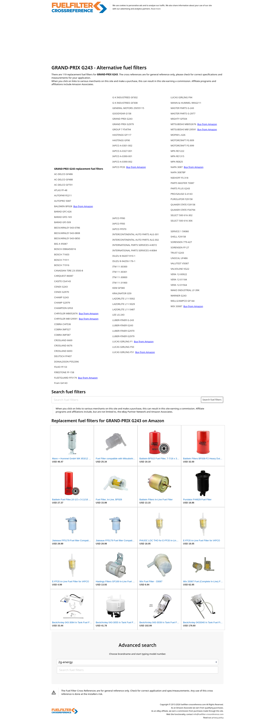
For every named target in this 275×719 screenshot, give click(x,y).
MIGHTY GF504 (179, 118)
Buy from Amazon (83, 206)
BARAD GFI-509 (62, 222)
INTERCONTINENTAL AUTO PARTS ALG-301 (135, 234)
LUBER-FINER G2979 (123, 336)
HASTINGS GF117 (121, 134)
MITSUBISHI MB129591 (184, 129)
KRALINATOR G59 (121, 293)
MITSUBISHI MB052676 (184, 124)
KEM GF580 (118, 287)
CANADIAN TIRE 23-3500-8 (68, 270)
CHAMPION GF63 (63, 308)
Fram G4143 (61, 383)
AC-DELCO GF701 (63, 184)
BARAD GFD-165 (63, 217)
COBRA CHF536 (62, 324)
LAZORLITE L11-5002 (123, 298)
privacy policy (217, 717)
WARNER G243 (178, 295)
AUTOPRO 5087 (62, 200)
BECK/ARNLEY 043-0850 (67, 238)
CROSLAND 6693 (63, 350)
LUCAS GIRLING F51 (123, 352)
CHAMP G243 (61, 297)
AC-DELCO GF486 (63, 174)
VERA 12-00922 (179, 274)
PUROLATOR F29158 (182, 199)
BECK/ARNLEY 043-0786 (67, 227)
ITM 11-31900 (119, 282)
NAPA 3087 (177, 167)
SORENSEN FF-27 (180, 247)
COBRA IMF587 (62, 334)
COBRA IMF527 (62, 329)
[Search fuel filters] (126, 399)
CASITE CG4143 (62, 281)
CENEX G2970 (61, 291)
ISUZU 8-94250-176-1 (123, 261)
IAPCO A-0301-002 (122, 145)
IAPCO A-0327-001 (122, 151)
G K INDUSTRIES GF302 (125, 97)
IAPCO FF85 (118, 223)
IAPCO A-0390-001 (122, 156)
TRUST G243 (177, 252)
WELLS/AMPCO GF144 (182, 300)
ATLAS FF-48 (60, 190)
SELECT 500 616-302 (182, 215)
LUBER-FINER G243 (122, 325)
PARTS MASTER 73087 (182, 183)
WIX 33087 (177, 306)
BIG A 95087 (61, 243)
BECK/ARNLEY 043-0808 (67, 233)
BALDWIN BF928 (63, 206)
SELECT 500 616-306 (182, 220)
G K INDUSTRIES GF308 (125, 102)
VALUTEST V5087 (180, 263)
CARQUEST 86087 (63, 275)
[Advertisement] (138, 39)
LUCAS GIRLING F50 (123, 346)
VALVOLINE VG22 (180, 268)
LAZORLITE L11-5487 (123, 309)
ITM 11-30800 (119, 277)
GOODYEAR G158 (121, 113)
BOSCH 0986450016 (65, 249)
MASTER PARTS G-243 (182, 108)
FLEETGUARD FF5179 (66, 377)
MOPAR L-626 (178, 134)
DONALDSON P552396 (66, 361)
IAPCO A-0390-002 (122, 161)
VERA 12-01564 (179, 284)
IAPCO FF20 (119, 167)
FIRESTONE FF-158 (64, 372)
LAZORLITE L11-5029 (123, 304)
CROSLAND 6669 (63, 340)
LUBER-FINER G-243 (123, 320)
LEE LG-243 (118, 314)
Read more (155, 9)
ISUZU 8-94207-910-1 (123, 255)
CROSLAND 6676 (63, 345)
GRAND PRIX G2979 (123, 124)
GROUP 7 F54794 (121, 129)
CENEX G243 (61, 286)
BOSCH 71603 (61, 254)
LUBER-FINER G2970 (123, 330)
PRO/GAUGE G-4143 (181, 193)
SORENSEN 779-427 (181, 242)
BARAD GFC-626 (63, 211)
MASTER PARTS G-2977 (183, 113)
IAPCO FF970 (119, 229)
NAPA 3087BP (178, 172)
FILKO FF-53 (60, 366)
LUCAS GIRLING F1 (122, 341)
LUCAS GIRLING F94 (181, 97)
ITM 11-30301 (119, 271)
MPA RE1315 (177, 156)
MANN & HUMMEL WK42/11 (186, 102)
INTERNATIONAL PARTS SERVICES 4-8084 (134, 250)
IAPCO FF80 (118, 218)
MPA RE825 (177, 161)
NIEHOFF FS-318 (179, 177)
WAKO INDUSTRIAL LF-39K (185, 290)
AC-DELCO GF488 (63, 179)
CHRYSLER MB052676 (66, 313)
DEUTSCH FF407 (63, 356)
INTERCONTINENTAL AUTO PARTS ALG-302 (135, 239)
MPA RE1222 (177, 151)
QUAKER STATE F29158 (183, 204)
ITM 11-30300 (119, 266)
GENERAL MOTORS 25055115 (128, 108)
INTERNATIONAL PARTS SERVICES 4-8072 (134, 245)
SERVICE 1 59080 (180, 231)
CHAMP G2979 (62, 302)
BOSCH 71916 (61, 265)
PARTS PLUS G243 (180, 188)
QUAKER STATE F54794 (183, 209)
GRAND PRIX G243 (122, 118)
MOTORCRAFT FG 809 (182, 140)
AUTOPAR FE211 (63, 195)
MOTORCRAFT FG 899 (182, 145)
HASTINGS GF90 (121, 140)
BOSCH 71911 (61, 259)
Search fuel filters (212, 399)
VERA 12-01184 (179, 279)
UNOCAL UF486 (179, 258)
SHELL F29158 (178, 236)
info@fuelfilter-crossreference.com (208, 714)
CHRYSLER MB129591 (66, 318)
